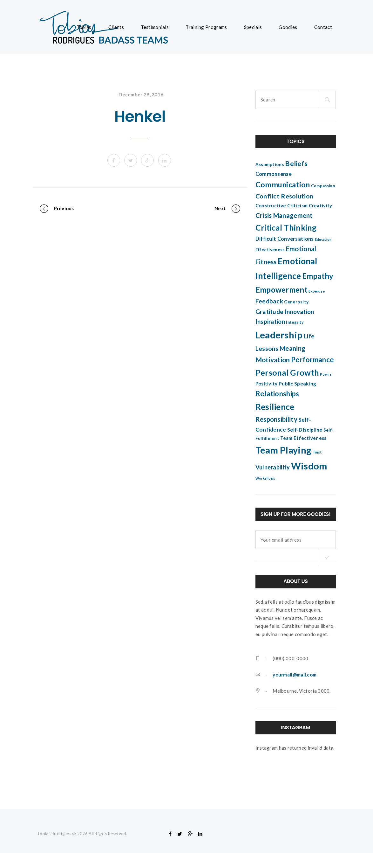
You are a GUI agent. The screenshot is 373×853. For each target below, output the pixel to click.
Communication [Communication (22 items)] (282, 184)
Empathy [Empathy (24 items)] (318, 276)
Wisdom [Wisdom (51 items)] (309, 465)
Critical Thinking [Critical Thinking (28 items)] (286, 227)
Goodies (288, 27)
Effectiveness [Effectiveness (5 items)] (270, 249)
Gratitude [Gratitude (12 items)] (269, 311)
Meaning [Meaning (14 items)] (292, 348)
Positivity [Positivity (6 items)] (266, 383)
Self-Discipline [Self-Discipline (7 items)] (304, 430)
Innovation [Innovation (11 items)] (299, 311)
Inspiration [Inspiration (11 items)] (270, 321)
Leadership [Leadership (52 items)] (279, 334)
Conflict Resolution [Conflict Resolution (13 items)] (284, 196)
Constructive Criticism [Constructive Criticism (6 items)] (281, 205)
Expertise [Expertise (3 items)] (317, 291)
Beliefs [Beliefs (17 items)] (296, 163)
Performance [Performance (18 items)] (312, 359)
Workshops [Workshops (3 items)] (265, 478)
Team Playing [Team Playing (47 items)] (283, 450)
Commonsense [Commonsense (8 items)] (273, 174)
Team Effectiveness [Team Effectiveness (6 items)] (303, 438)
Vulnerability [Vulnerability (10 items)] (272, 467)
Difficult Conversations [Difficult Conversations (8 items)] (284, 239)
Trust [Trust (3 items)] (317, 452)
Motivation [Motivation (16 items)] (272, 360)
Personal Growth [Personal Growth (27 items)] (287, 372)
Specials (253, 27)
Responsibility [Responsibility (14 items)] (276, 419)
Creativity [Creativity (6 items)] (320, 205)
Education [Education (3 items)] (323, 239)
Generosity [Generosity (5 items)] (296, 301)
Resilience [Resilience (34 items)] (275, 407)
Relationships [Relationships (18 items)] (277, 393)
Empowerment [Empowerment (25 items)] (281, 289)
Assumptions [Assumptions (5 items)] (269, 164)
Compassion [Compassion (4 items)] (323, 186)
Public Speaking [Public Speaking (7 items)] (297, 383)
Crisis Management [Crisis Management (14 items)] (284, 215)
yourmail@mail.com (294, 674)
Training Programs (206, 27)
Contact (323, 27)
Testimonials (155, 27)
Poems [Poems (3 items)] (326, 374)
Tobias (84, 27)
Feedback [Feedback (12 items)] (269, 301)
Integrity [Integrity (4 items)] (295, 322)
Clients (116, 27)
